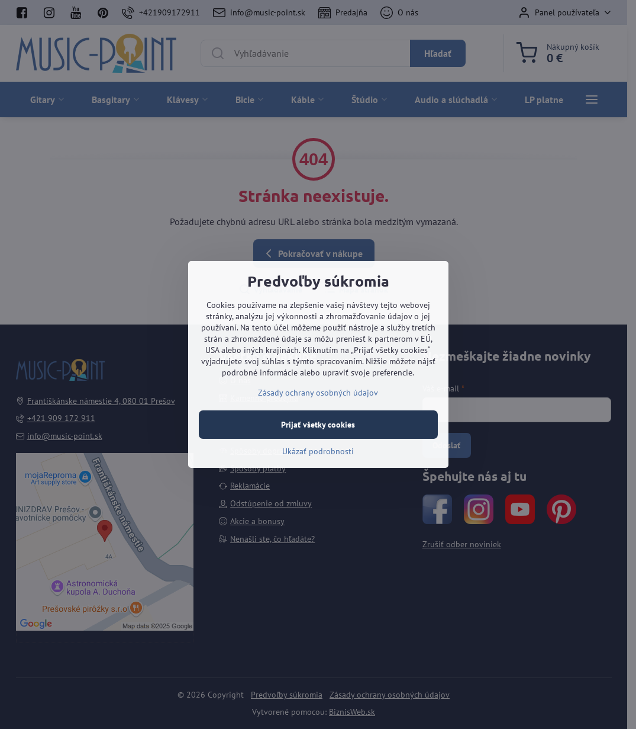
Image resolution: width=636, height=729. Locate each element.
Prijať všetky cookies (318, 424)
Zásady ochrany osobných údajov (318, 392)
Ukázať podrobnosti (318, 451)
